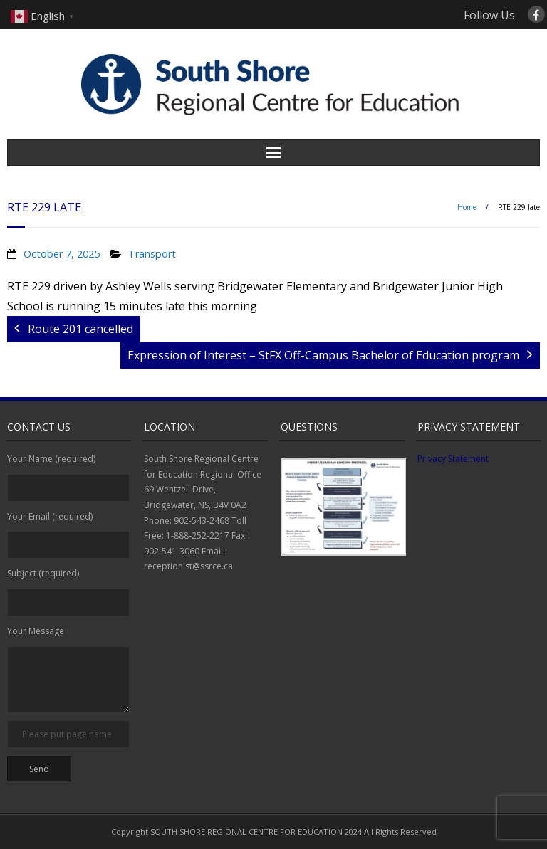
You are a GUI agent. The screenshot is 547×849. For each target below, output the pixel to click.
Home (466, 207)
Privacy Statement (453, 459)
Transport (152, 253)
